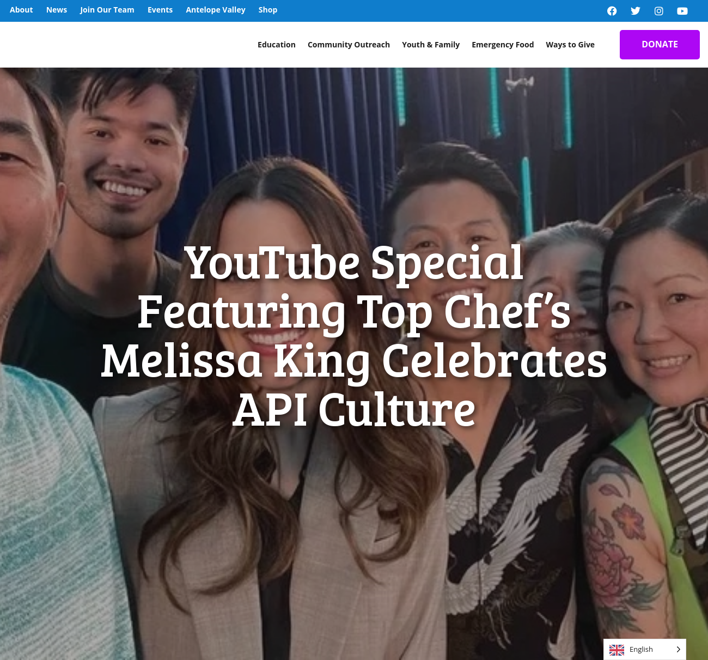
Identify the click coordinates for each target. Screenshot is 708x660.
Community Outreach (349, 44)
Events (160, 9)
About (21, 9)
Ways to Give (570, 44)
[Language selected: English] (644, 649)
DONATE (660, 44)
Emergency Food (503, 44)
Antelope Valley (215, 9)
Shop (268, 9)
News (57, 9)
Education (277, 44)
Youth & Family (431, 44)
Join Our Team (107, 9)
